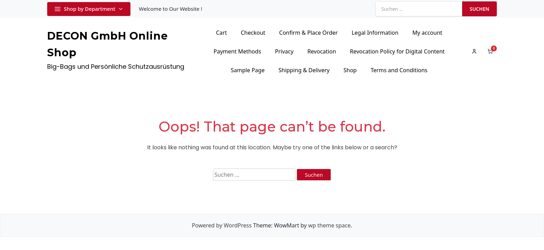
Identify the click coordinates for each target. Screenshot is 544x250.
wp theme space (329, 225)
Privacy (284, 51)
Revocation (321, 51)
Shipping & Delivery (304, 70)
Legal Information (374, 32)
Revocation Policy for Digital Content (397, 51)
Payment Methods (237, 51)
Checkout (253, 32)
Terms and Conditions (399, 70)
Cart (221, 32)
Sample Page (247, 70)
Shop (350, 70)
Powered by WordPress (222, 225)
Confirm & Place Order (308, 32)
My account (427, 32)
